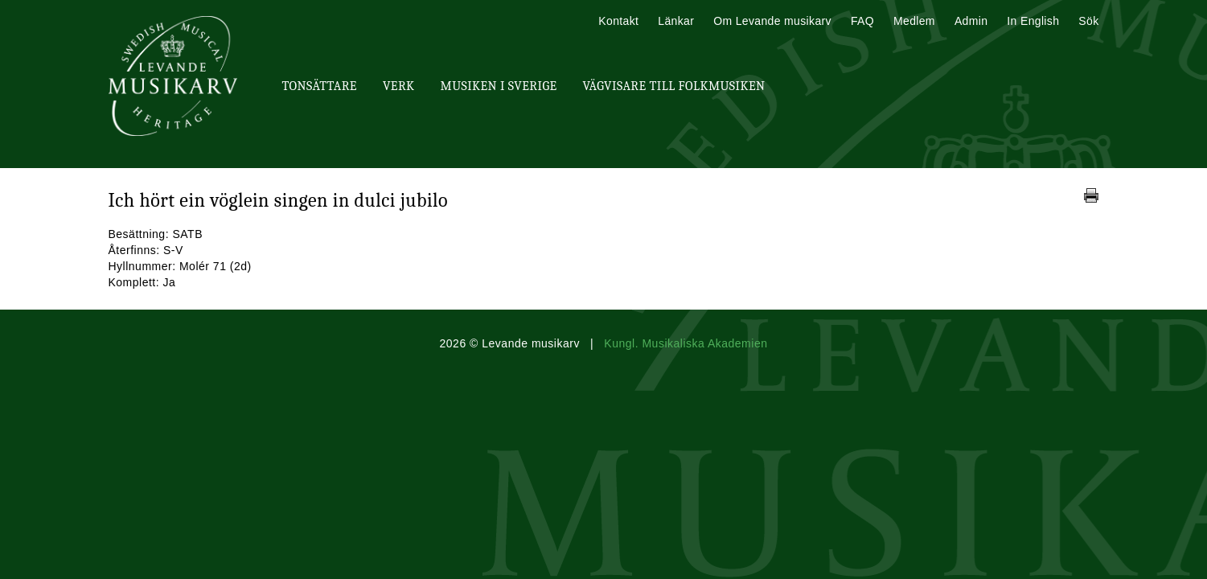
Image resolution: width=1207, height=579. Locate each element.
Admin (971, 20)
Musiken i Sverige (499, 86)
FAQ (862, 20)
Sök (1088, 20)
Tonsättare (319, 86)
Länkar (676, 20)
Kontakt (618, 20)
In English (1033, 20)
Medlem (914, 20)
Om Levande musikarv (772, 20)
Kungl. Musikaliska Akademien (685, 343)
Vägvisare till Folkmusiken (673, 86)
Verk (399, 86)
